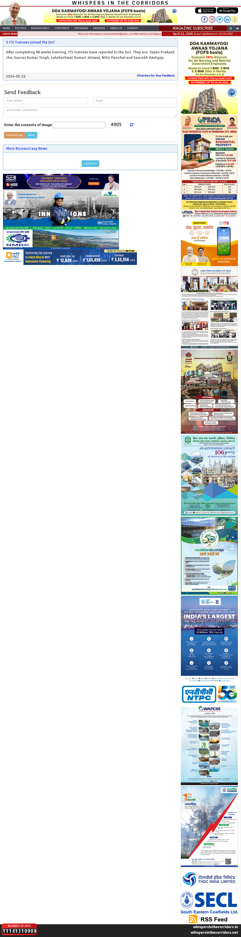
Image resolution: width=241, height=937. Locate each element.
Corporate (61, 28)
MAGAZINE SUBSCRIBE (193, 28)
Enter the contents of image (28, 124)
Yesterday (81, 28)
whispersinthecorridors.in (215, 926)
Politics (20, 28)
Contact (132, 28)
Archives (99, 28)
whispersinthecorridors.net (214, 932)
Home (6, 28)
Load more (90, 163)
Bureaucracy (40, 28)
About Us (116, 28)
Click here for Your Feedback (156, 75)
